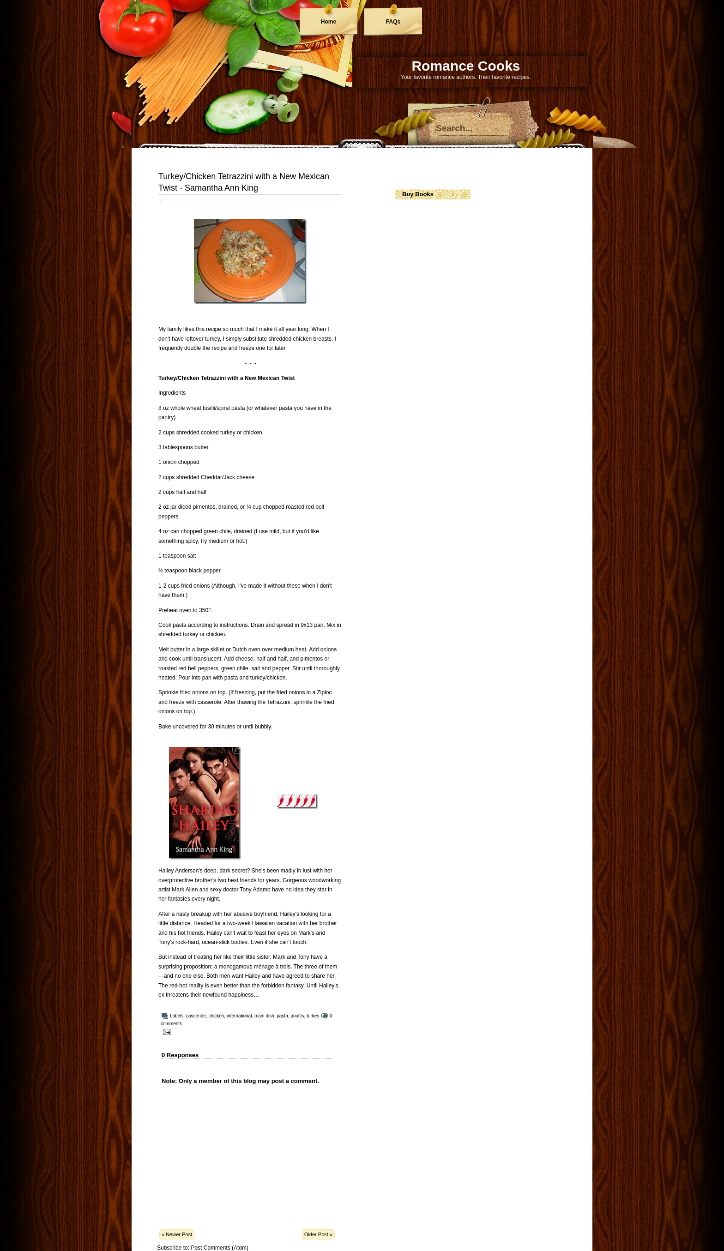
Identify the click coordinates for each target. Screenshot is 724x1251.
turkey (313, 1015)
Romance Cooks (465, 65)
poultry (297, 1015)
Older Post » (318, 1234)
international (239, 1015)
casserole (196, 1015)
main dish (264, 1015)
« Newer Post (177, 1234)
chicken (216, 1015)
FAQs (393, 21)
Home (328, 21)
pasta (282, 1015)
